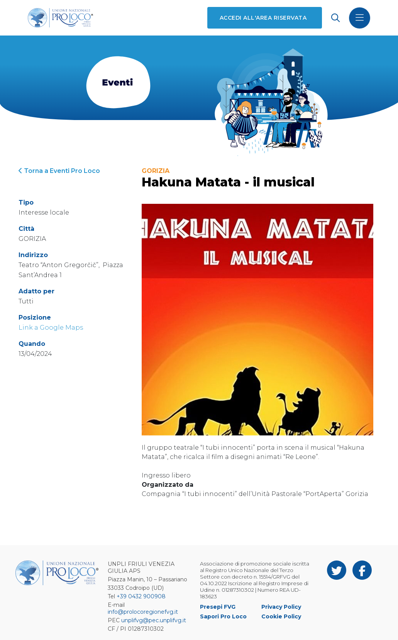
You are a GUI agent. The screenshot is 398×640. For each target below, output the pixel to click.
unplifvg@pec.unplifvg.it (153, 620)
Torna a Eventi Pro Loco (59, 170)
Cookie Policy (281, 616)
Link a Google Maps (51, 327)
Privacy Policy (281, 606)
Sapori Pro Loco (223, 616)
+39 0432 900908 (141, 596)
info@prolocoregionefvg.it (143, 611)
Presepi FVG (217, 606)
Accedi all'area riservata (263, 17)
